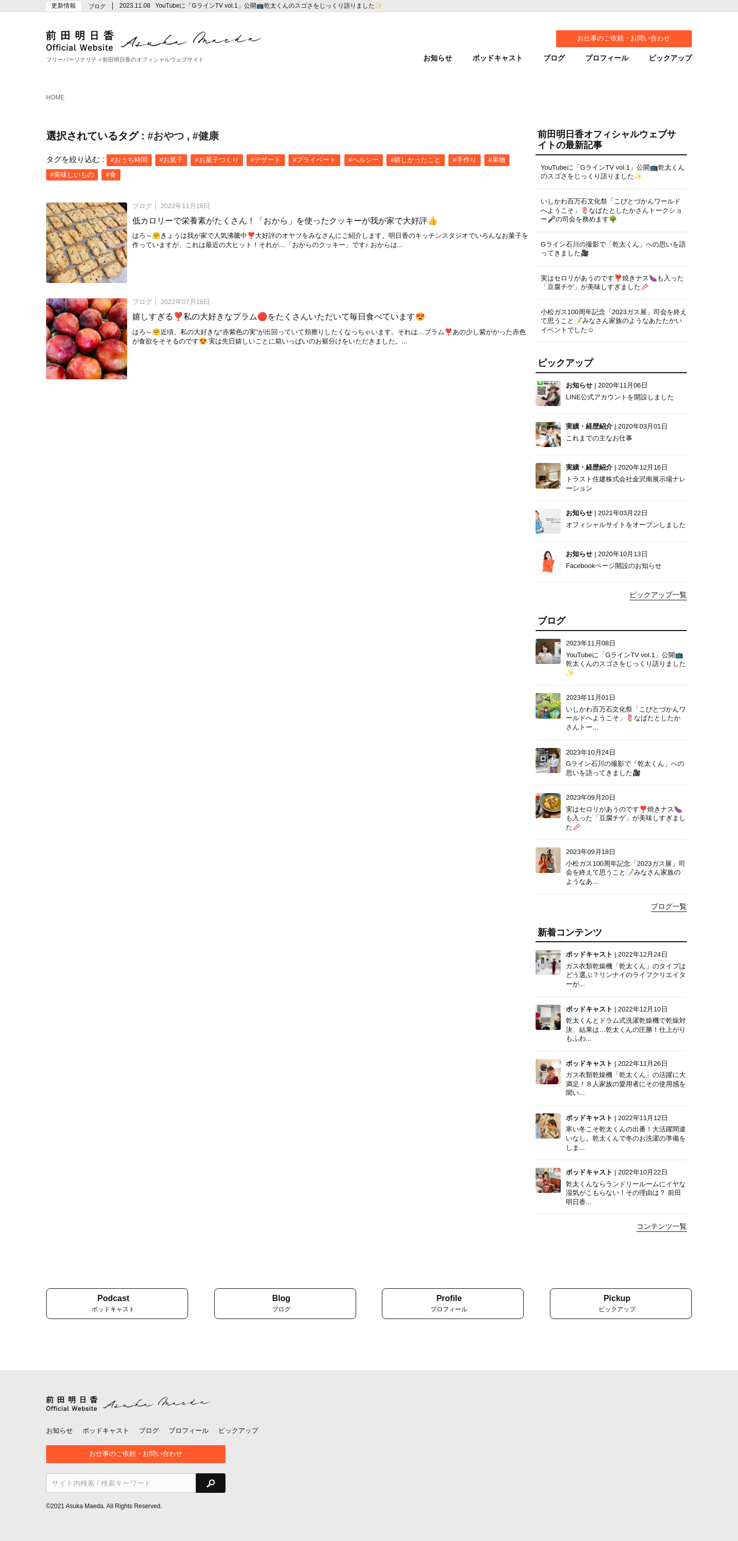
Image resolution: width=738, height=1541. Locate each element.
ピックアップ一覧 (658, 595)
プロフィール (606, 58)
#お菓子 (171, 160)
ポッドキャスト (498, 58)
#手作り (464, 160)
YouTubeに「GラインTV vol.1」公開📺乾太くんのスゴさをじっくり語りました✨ (268, 5)
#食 (111, 174)
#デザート (266, 160)
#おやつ (166, 135)
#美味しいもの (72, 174)
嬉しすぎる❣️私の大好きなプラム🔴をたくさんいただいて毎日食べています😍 (278, 316)
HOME (55, 97)
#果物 (496, 160)
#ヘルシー (363, 160)
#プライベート (314, 160)
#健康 (206, 135)
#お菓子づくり (216, 160)
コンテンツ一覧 (662, 1226)
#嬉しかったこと (416, 160)
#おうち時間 (129, 160)
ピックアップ (670, 58)
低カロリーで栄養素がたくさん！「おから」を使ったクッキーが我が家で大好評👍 (285, 220)
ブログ (554, 58)
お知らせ (437, 58)
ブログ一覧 (669, 906)
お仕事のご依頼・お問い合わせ (623, 38)
